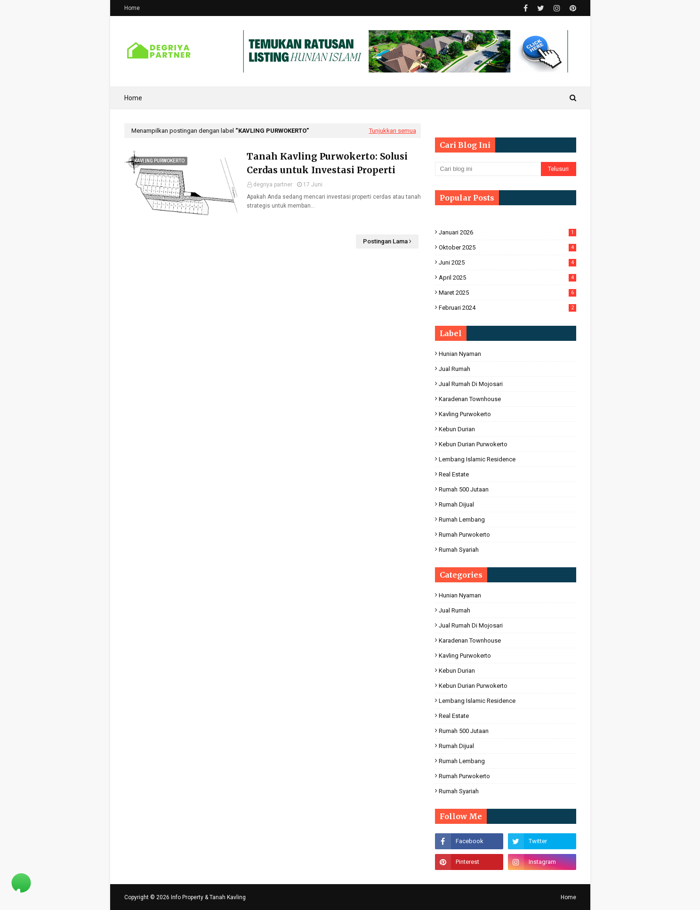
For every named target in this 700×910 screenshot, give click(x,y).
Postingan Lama (385, 241)
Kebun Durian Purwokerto (473, 444)
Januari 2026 (507, 232)
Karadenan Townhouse (470, 399)
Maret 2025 (507, 292)
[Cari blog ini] (488, 169)
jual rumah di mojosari (471, 383)
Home (132, 8)
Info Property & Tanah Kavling (208, 897)
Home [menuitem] (133, 98)
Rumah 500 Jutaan (464, 489)
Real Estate (454, 474)
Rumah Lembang (462, 519)
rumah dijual (456, 504)
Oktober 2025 (507, 247)
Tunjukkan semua (392, 130)
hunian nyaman (460, 353)
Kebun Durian (457, 429)
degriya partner (272, 184)
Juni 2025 (507, 262)
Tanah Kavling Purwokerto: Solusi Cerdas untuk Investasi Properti (327, 163)
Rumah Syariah (459, 549)
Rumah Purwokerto (464, 534)
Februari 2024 (507, 307)
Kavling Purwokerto (465, 414)
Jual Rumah (454, 368)
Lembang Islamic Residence (477, 459)
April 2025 (507, 277)
